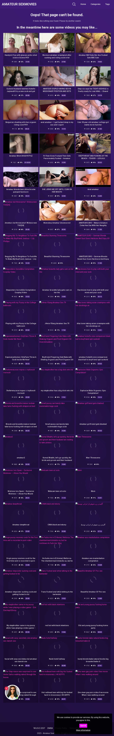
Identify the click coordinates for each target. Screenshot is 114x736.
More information (83, 730)
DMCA (50, 728)
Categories (95, 4)
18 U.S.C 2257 (39, 728)
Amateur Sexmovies (19, 4)
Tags (107, 4)
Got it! (83, 725)
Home (83, 4)
